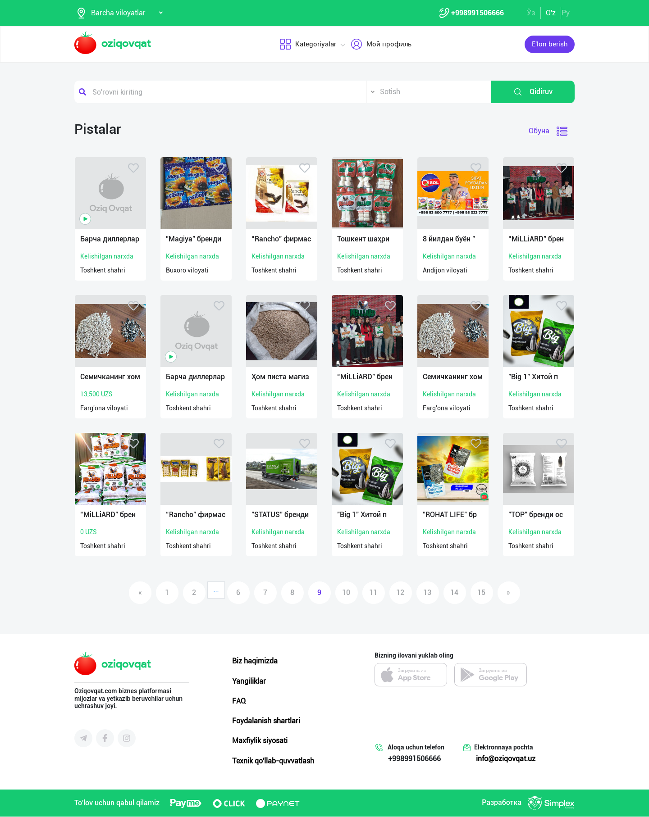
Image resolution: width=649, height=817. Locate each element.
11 (373, 593)
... (216, 590)
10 (346, 593)
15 (481, 593)
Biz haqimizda (255, 661)
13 (427, 593)
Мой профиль (381, 44)
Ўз (531, 13)
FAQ (239, 701)
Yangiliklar (249, 681)
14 (454, 593)
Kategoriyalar (308, 44)
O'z (551, 13)
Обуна (539, 131)
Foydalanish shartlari (266, 721)
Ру (566, 13)
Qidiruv (533, 92)
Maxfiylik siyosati (260, 741)
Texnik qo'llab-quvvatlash (273, 761)
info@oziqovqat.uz (505, 759)
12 (400, 593)
